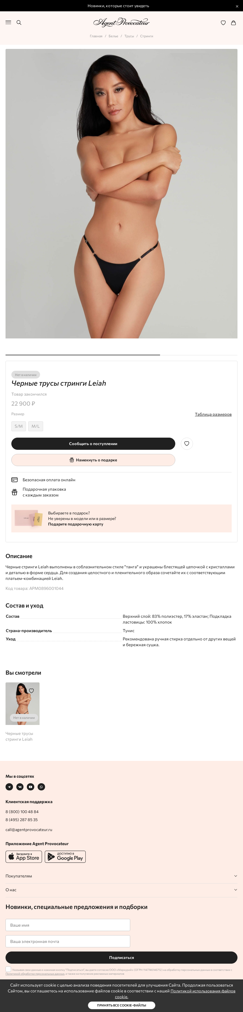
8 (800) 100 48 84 (23, 811)
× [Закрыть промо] (237, 5)
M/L (36, 425)
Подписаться (121, 957)
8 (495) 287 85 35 (22, 819)
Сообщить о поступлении (93, 442)
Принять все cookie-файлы (121, 1005)
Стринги (148, 35)
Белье (113, 35)
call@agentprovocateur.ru (30, 829)
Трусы (129, 35)
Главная (95, 35)
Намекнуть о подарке (93, 459)
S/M (19, 425)
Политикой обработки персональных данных (35, 973)
